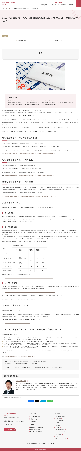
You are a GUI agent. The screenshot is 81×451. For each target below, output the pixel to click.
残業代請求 (58, 425)
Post (37, 400)
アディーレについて (36, 416)
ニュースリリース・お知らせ (36, 431)
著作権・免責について (32, 443)
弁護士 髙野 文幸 (21, 381)
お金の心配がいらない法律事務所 (37, 427)
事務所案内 (33, 421)
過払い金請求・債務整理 (60, 416)
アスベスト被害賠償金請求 (61, 431)
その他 (57, 436)
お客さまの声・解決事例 (35, 429)
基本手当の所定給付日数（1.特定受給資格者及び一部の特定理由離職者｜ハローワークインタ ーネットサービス (29, 278)
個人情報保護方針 (42, 443)
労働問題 (5, 36)
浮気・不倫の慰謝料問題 (60, 420)
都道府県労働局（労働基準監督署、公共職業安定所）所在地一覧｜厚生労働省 (21, 356)
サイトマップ (51, 443)
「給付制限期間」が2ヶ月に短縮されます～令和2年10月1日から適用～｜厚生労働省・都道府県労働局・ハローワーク (30, 292)
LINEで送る (50, 400)
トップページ (4, 8)
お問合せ (78, 3)
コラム (10, 8)
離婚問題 (57, 422)
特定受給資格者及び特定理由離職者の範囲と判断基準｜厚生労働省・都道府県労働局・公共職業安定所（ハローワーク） (30, 153)
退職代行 (57, 427)
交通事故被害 (58, 418)
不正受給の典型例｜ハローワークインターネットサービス (17, 323)
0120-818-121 (58, 2)
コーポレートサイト (61, 439)
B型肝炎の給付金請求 (60, 429)
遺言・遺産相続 (59, 434)
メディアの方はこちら (71, 4)
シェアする (31, 400)
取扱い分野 (33, 414)
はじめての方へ (35, 419)
